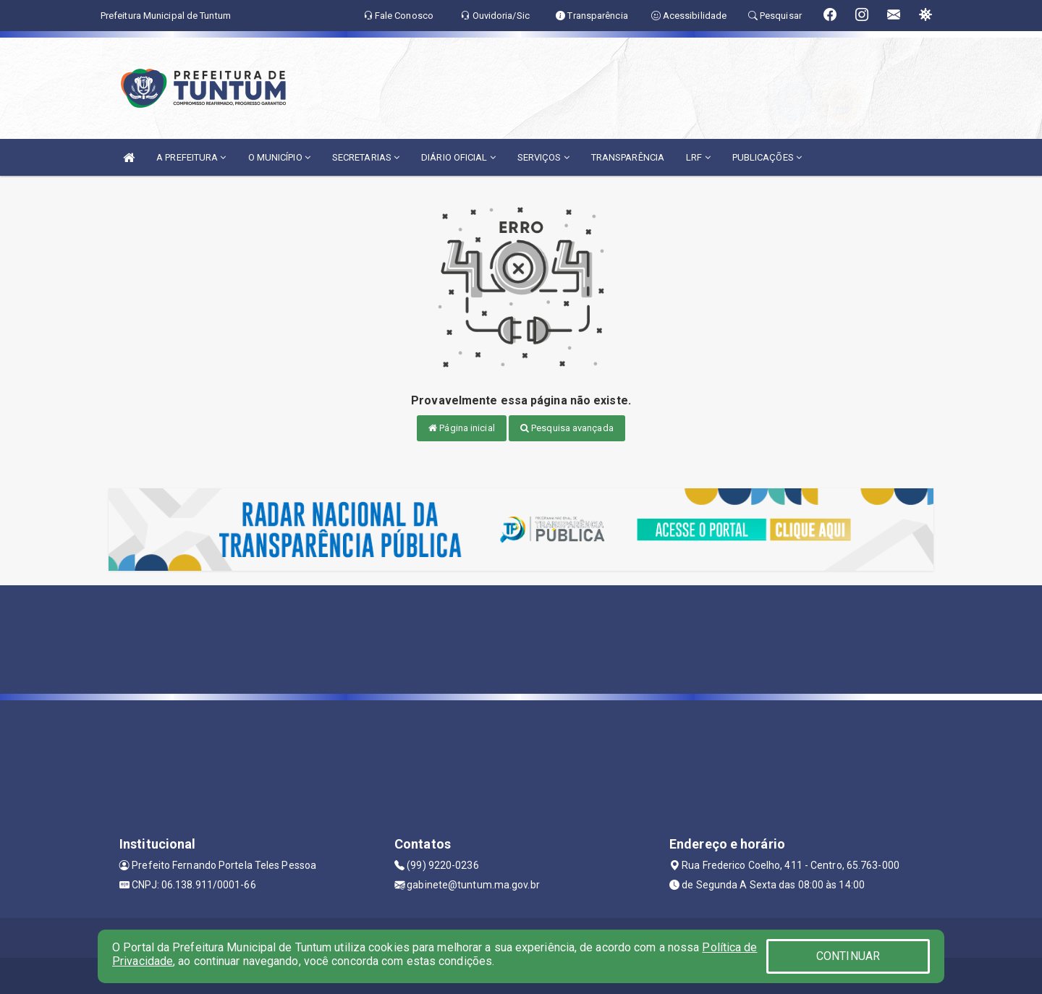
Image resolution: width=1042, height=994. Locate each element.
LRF (698, 157)
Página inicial (461, 427)
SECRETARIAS (365, 157)
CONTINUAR (848, 956)
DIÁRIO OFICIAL (458, 157)
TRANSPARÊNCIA (627, 157)
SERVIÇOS (543, 157)
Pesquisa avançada (567, 427)
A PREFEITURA (191, 157)
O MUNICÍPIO (279, 157)
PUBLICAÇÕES (767, 157)
